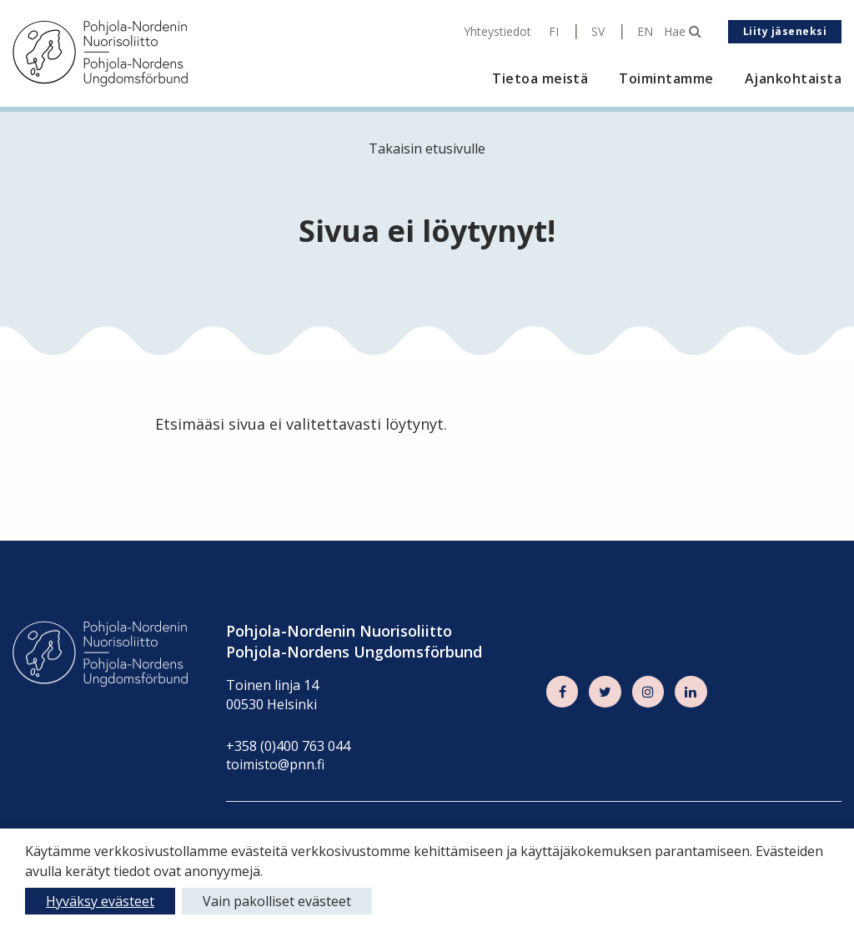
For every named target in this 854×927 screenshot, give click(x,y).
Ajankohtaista (793, 79)
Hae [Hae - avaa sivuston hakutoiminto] (682, 31)
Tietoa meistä (540, 79)
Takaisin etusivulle (427, 148)
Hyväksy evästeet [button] (100, 901)
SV (598, 31)
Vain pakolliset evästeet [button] (277, 901)
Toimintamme (666, 79)
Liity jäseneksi (784, 31)
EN (645, 31)
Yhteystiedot (497, 31)
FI (554, 31)
